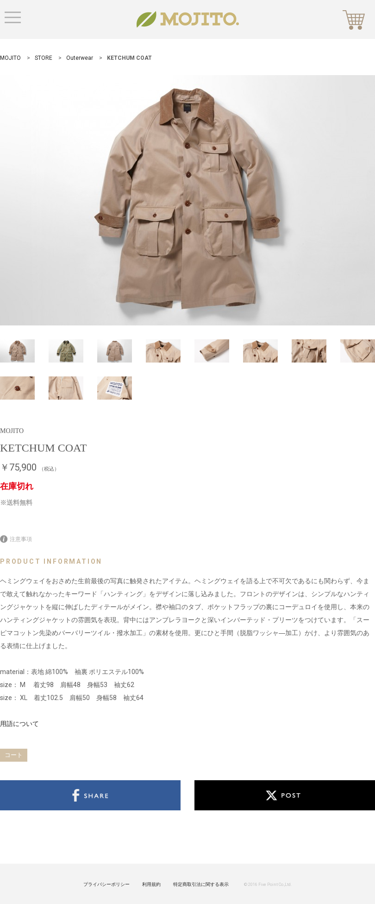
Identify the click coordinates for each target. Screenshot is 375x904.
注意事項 (16, 539)
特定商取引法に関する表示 (201, 884)
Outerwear (79, 58)
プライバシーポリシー (106, 884)
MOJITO (10, 58)
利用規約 (151, 884)
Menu (13, 17)
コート (14, 754)
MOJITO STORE (188, 19)
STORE (43, 58)
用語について (19, 723)
